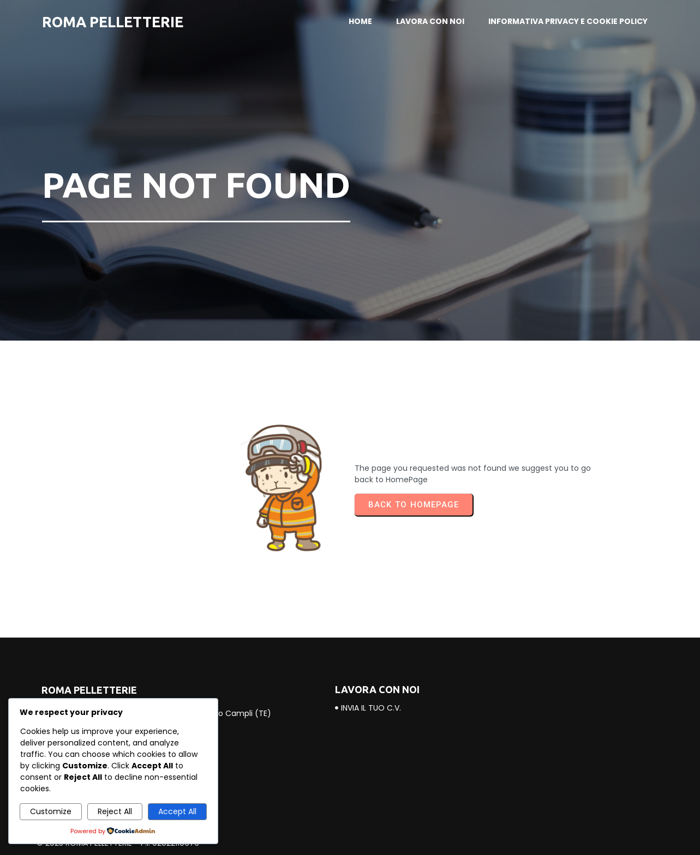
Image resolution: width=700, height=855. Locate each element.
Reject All (115, 811)
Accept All (177, 811)
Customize (50, 811)
